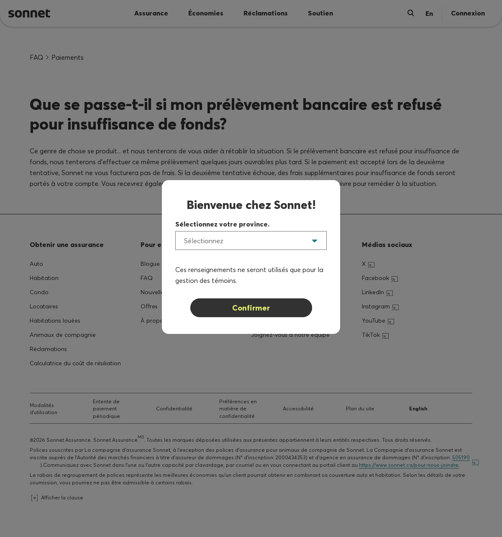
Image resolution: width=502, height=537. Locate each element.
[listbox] (251, 240)
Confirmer (251, 308)
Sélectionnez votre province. (222, 224)
